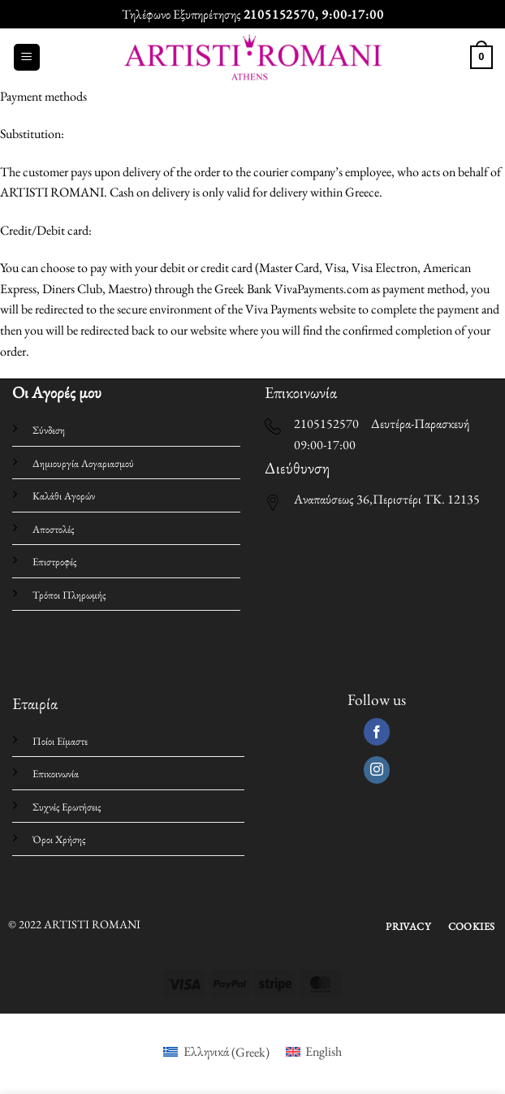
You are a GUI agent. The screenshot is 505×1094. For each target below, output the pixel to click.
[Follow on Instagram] (377, 770)
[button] (27, 57)
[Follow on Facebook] (377, 732)
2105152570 (279, 14)
